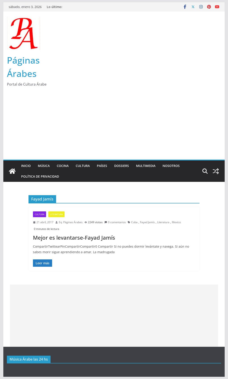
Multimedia (145, 166)
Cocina (63, 166)
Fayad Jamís (147, 222)
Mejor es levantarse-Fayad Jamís (74, 237)
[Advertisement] (113, 126)
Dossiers (121, 166)
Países (102, 166)
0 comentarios (115, 222)
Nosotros (171, 166)
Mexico (176, 222)
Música (44, 166)
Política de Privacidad (40, 176)
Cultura (83, 166)
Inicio (26, 166)
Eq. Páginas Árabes (71, 222)
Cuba (134, 222)
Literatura (56, 214)
